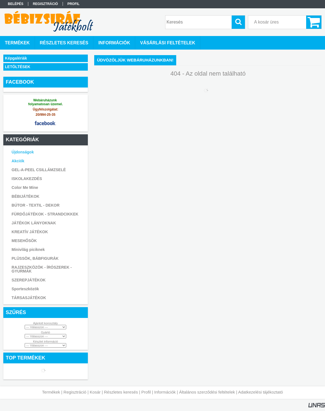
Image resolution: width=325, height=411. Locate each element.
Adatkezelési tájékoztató (260, 392)
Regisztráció (74, 392)
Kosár (95, 392)
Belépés (15, 4)
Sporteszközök (25, 289)
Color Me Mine (25, 187)
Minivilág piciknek (28, 249)
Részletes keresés (121, 392)
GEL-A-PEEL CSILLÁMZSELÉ (39, 170)
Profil (146, 392)
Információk (165, 392)
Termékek (51, 392)
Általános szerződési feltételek (207, 392)
